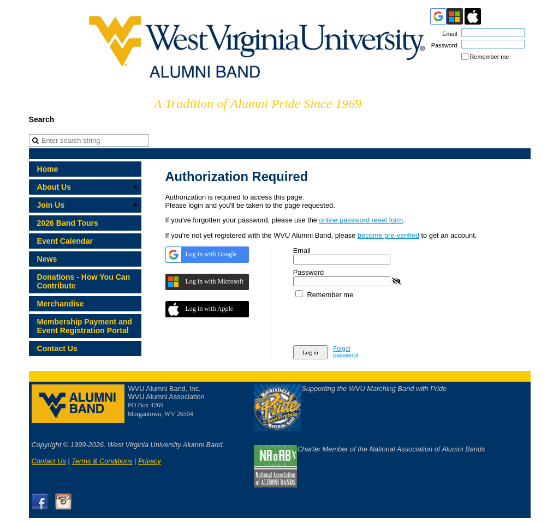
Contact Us (57, 348)
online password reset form (361, 220)
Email (447, 34)
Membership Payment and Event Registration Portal (84, 326)
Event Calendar (65, 241)
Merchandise (60, 303)
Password (442, 45)
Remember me (489, 56)
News (47, 259)
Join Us (51, 205)
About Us (54, 187)
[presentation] (376, 320)
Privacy (149, 461)
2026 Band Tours (67, 223)
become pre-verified (388, 235)
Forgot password (346, 351)
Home (47, 169)
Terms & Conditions (102, 461)
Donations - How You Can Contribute (83, 281)
